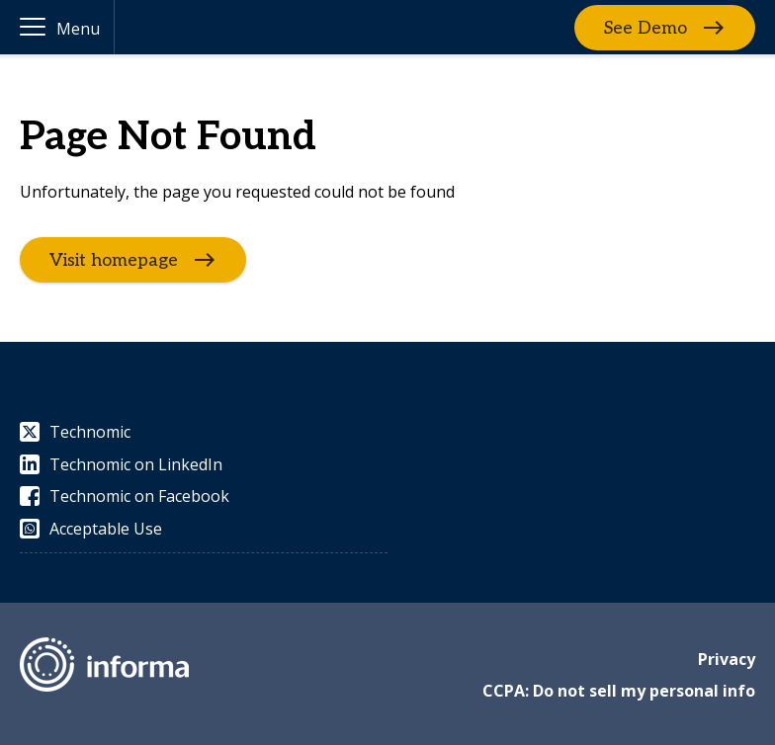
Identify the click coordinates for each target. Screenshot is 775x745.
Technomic (75, 432)
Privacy (726, 659)
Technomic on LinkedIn (121, 464)
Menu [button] (78, 29)
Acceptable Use (91, 528)
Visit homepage (113, 260)
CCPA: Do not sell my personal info (618, 691)
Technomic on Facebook (124, 496)
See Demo (645, 27)
